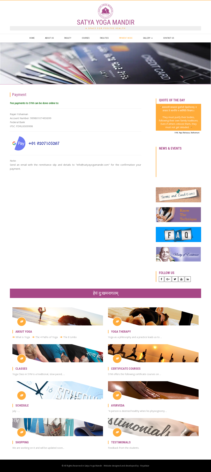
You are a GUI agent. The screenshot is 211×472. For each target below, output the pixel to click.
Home (32, 38)
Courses (85, 38)
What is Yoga (21, 337)
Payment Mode (126, 38)
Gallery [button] (148, 38)
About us (49, 38)
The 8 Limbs (68, 337)
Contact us (168, 38)
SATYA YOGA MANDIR (105, 22)
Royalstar (144, 465)
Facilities (104, 38)
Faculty (67, 38)
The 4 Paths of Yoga (45, 337)
